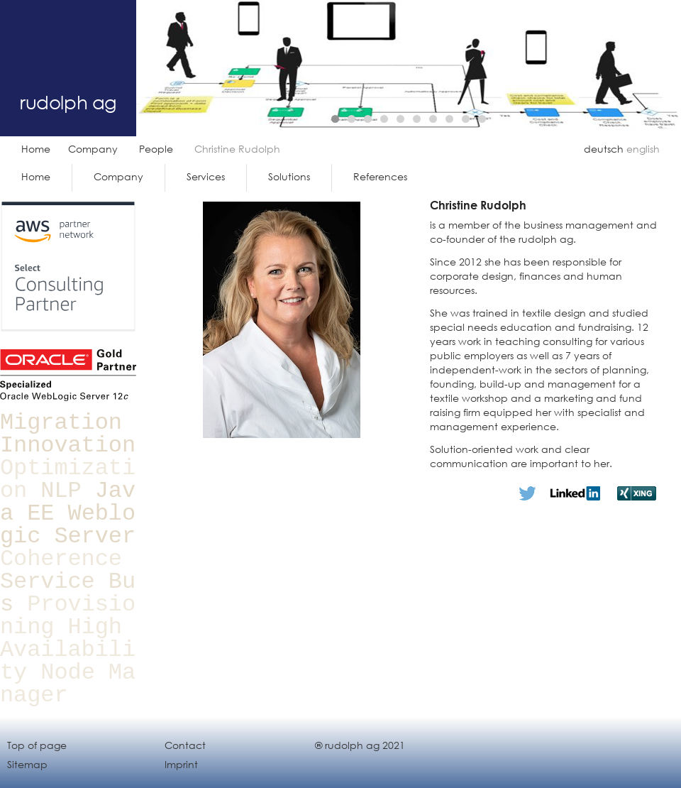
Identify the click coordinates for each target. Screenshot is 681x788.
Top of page (37, 745)
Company (93, 149)
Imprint (181, 764)
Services (206, 176)
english (643, 149)
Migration (61, 422)
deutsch (604, 149)
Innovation (67, 445)
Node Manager (67, 684)
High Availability (67, 650)
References (380, 176)
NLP (60, 491)
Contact (185, 745)
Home (35, 149)
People (156, 149)
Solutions (289, 176)
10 (482, 119)
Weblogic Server (67, 525)
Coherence (61, 559)
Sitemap (27, 764)
